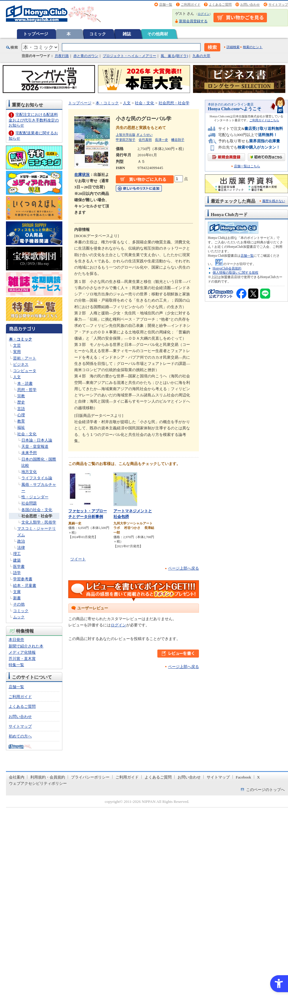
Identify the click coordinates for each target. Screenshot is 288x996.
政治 (21, 541)
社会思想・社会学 (36, 516)
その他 (19, 604)
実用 (17, 351)
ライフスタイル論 (36, 478)
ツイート (78, 559)
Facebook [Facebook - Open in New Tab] (243, 777)
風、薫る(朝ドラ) (174, 56)
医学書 (19, 566)
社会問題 (29, 503)
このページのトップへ (265, 789)
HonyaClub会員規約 (227, 268)
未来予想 (29, 452)
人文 (17, 377)
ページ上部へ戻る (183, 568)
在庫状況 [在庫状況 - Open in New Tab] (82, 174)
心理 (21, 415)
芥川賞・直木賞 (22, 658)
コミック (97, 33)
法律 (21, 547)
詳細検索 (233, 47)
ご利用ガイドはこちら (264, 120)
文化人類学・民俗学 (38, 522)
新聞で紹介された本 (26, 646)
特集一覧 (16, 665)
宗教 (21, 396)
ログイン (204, 13)
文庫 (17, 592)
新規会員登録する (193, 21)
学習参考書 (22, 579)
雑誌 (127, 33)
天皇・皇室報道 (34, 446)
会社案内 (16, 777)
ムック (19, 617)
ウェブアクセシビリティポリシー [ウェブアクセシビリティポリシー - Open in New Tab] (38, 783)
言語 (21, 408)
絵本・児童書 (24, 585)
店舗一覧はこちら (247, 166)
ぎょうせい (144, 134)
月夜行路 (62, 56)
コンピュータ (24, 370)
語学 (17, 573)
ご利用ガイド (190, 4)
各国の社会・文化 (36, 510)
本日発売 (16, 639)
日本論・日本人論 (36, 440)
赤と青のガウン (85, 56)
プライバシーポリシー (90, 777)
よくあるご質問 (220, 4)
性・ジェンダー (34, 497)
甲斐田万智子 (125, 139)
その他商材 (157, 33)
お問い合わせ (250, 4)
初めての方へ (20, 736)
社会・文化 (27, 434)
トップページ (35, 33)
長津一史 (161, 139)
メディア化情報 (22, 652)
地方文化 (29, 471)
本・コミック (20, 339)
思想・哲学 (27, 389)
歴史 (21, 402)
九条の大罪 (201, 56)
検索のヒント (252, 47)
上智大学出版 (125, 134)
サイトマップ (278, 4)
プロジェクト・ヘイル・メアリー (129, 56)
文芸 (17, 345)
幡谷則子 (177, 139)
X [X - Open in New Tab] (258, 777)
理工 (17, 553)
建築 (17, 560)
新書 (17, 598)
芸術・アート (24, 358)
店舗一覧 (165, 4)
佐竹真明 (145, 139)
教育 (21, 421)
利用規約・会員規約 (47, 777)
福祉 (21, 427)
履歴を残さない (273, 201)
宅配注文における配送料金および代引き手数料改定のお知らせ (34, 119)
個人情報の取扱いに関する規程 (235, 272)
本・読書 (25, 383)
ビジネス (21, 364)
